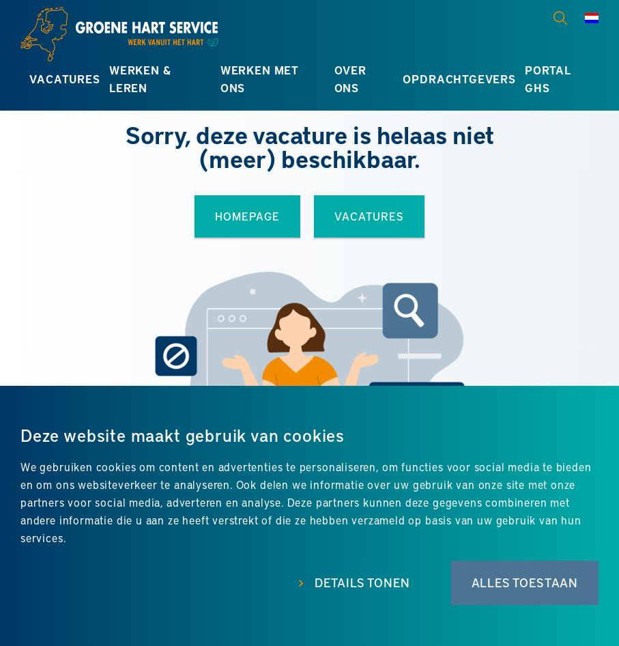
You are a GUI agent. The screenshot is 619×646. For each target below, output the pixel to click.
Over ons (350, 79)
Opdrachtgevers (459, 79)
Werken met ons (259, 79)
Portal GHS (548, 79)
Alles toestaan (525, 582)
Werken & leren (140, 79)
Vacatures (64, 79)
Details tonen (362, 582)
